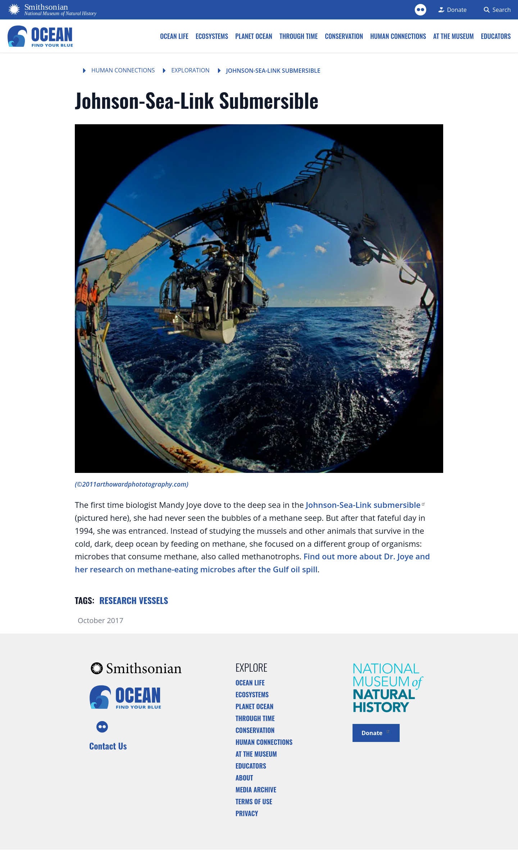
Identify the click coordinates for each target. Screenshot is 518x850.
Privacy (247, 813)
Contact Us (108, 745)
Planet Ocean (255, 706)
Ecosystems (252, 694)
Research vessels (133, 600)
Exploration (190, 70)
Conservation (255, 730)
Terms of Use (254, 801)
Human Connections (123, 70)
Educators (251, 765)
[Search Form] (496, 9)
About (244, 777)
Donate (376, 732)
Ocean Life (250, 682)
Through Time (255, 718)
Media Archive (256, 789)
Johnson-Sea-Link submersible (366, 504)
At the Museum (256, 754)
